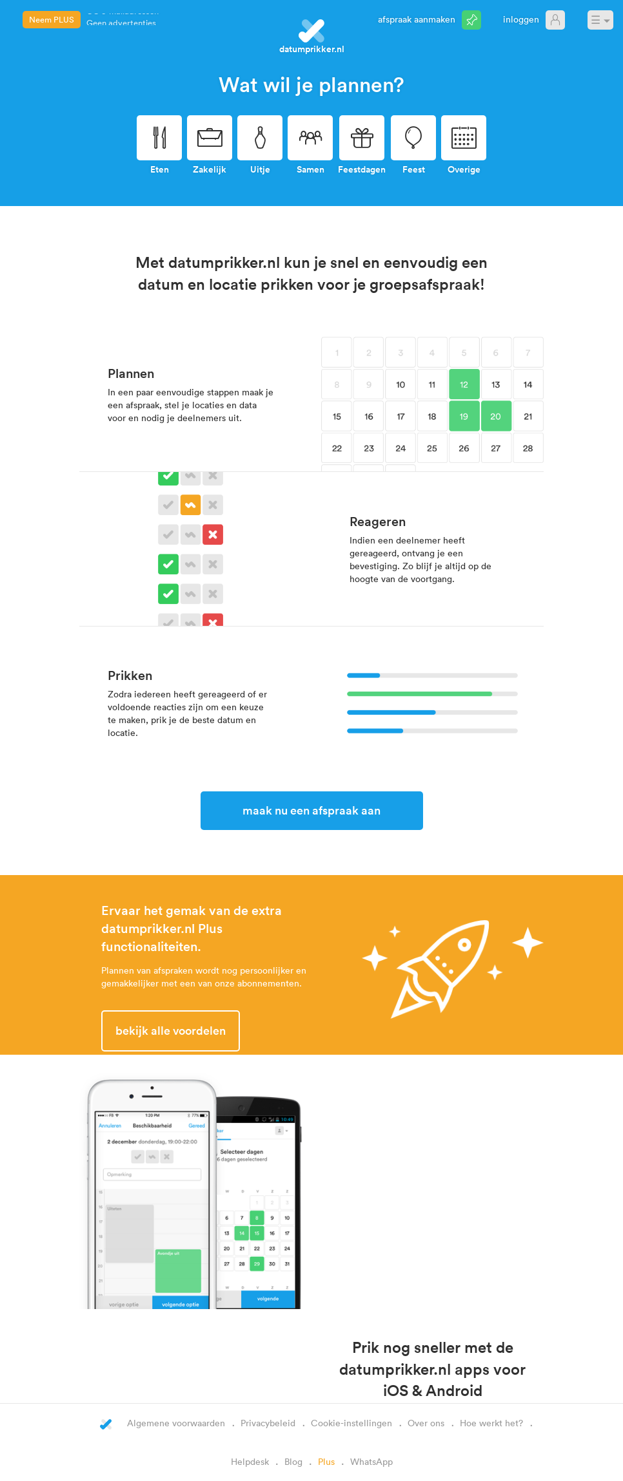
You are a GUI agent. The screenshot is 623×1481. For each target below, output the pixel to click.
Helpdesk (250, 1461)
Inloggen (521, 19)
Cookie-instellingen (351, 1423)
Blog (293, 1461)
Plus (326, 1461)
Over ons (426, 1423)
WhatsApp (371, 1461)
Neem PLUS (51, 19)
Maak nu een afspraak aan (311, 810)
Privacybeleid (268, 1423)
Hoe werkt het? (491, 1423)
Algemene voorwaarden (176, 1423)
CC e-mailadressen (122, 19)
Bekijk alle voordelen (170, 1030)
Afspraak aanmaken (416, 19)
